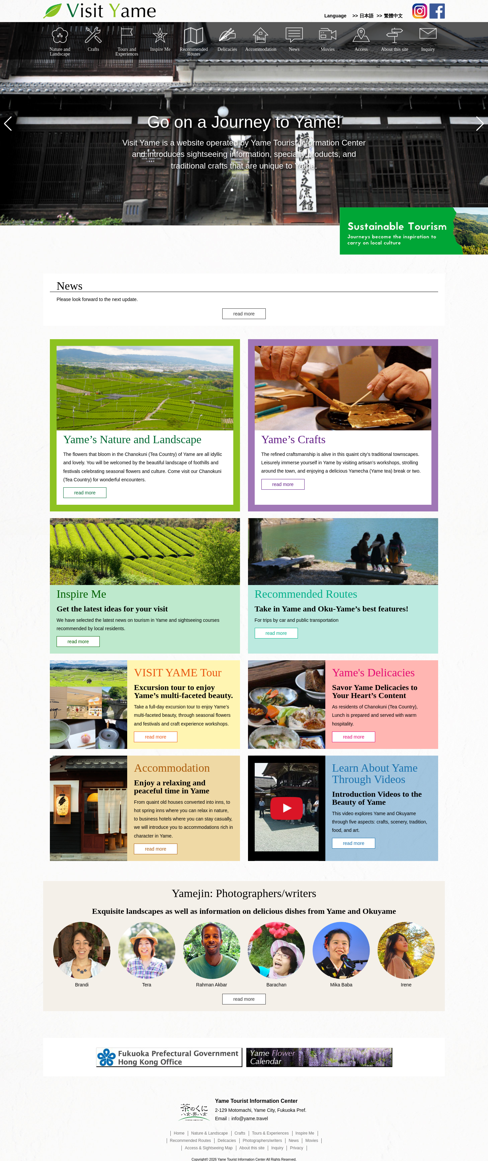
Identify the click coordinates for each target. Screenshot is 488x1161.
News (294, 49)
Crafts (93, 49)
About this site (394, 49)
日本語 (366, 15)
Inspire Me (160, 49)
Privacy (296, 1145)
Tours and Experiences (126, 50)
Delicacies (227, 49)
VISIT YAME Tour (177, 670)
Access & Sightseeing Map (209, 1145)
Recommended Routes (194, 50)
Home (179, 1131)
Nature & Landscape (209, 1131)
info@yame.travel (249, 1116)
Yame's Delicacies (373, 670)
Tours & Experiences (270, 1131)
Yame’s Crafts (293, 436)
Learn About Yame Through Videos (375, 771)
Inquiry (428, 49)
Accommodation (260, 49)
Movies (328, 49)
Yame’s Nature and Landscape (132, 437)
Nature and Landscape (60, 50)
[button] (232, 190)
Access (361, 49)
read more (244, 311)
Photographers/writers (262, 1138)
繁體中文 (393, 15)
